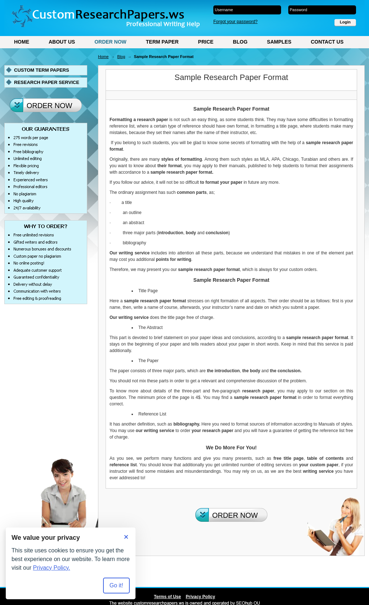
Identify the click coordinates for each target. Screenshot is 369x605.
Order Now (110, 42)
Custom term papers (41, 70)
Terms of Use (167, 596)
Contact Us (327, 42)
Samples (279, 42)
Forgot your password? (235, 21)
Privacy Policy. (51, 568)
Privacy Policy (200, 596)
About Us (62, 42)
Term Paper (162, 42)
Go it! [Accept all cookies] (116, 585)
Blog (240, 42)
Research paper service (46, 82)
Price (206, 42)
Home (21, 42)
